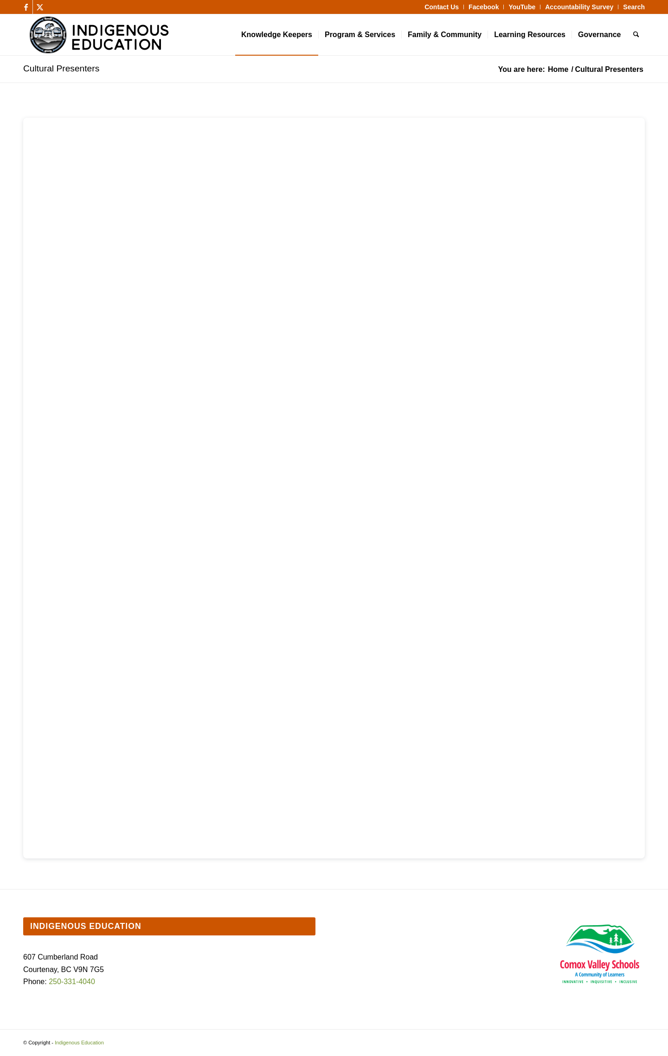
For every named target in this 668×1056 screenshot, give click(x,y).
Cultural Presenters (61, 68)
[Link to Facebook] (25, 7)
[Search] (636, 34)
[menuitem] (442, 7)
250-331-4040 (72, 982)
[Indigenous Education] (177, 34)
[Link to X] (40, 7)
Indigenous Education (79, 1042)
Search (634, 7)
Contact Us (441, 7)
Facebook (484, 7)
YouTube (521, 7)
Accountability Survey (579, 7)
